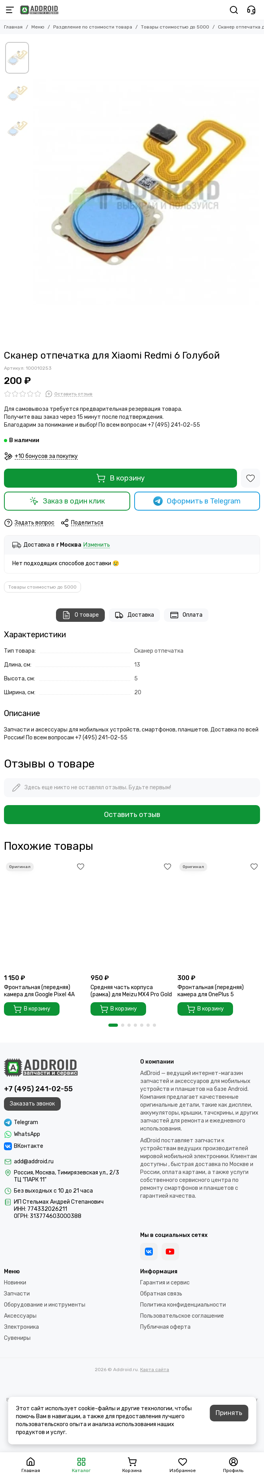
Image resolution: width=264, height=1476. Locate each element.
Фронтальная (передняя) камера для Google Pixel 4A (39, 991)
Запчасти (17, 1293)
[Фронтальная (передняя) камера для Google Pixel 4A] (45, 915)
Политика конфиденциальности (183, 1304)
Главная (13, 27)
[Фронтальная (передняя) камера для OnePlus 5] (218, 915)
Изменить (96, 545)
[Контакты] (251, 10)
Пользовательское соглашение (182, 1316)
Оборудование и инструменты (44, 1304)
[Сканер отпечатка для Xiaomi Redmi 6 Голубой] (146, 192)
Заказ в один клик (67, 501)
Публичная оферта (165, 1327)
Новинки (15, 1282)
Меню (37, 27)
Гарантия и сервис (165, 1282)
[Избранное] (250, 478)
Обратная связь (161, 1293)
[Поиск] (234, 10)
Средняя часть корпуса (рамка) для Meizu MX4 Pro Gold (131, 991)
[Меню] (10, 10)
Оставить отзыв (132, 814)
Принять (229, 1413)
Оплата (186, 615)
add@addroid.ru (34, 1161)
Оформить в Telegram (197, 501)
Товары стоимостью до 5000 (175, 27)
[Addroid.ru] (39, 10)
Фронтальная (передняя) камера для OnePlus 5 (210, 991)
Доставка (134, 615)
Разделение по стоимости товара (92, 27)
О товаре (80, 615)
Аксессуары (20, 1316)
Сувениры (17, 1338)
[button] (113, 1025)
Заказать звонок (32, 1103)
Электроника (21, 1327)
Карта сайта (154, 1369)
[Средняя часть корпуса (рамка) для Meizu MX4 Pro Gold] (132, 915)
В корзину (120, 478)
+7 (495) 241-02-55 (38, 1089)
